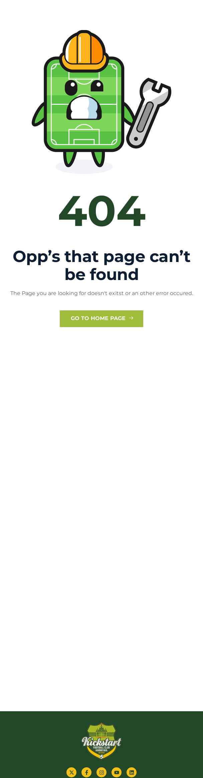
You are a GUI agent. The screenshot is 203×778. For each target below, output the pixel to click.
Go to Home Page (102, 318)
